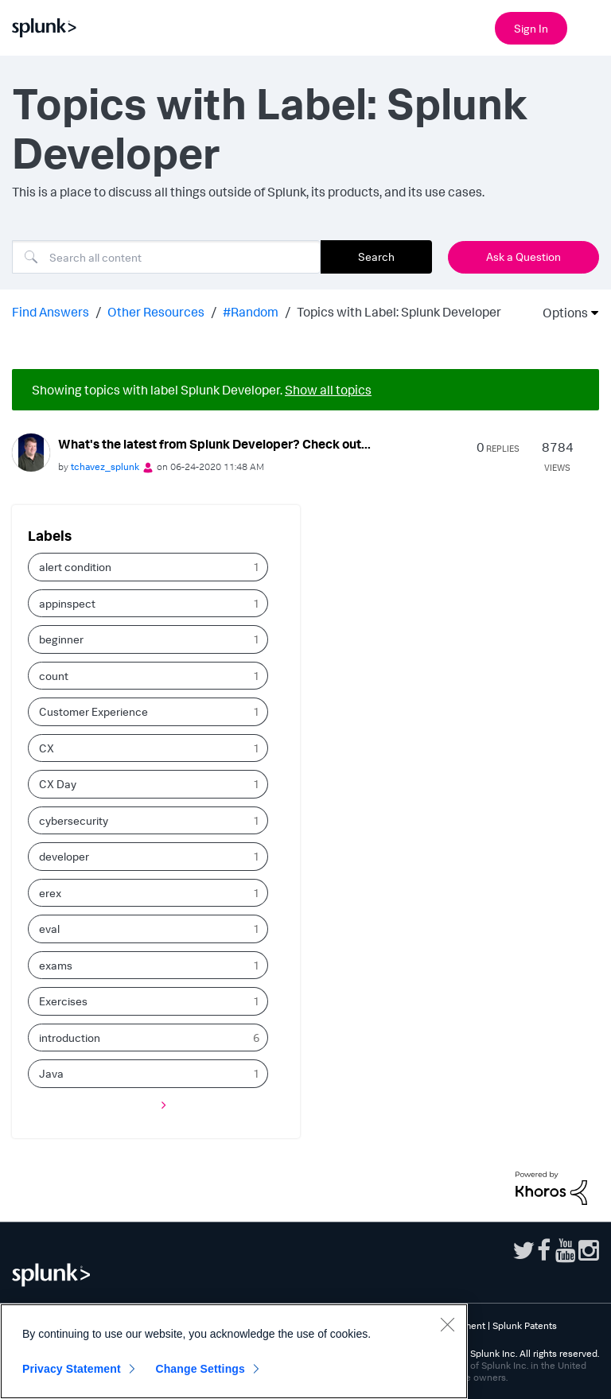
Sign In (531, 28)
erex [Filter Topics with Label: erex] (50, 893)
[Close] (447, 1324)
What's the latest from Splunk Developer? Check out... (214, 444)
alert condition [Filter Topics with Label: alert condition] (75, 566)
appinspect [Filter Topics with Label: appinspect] (67, 603)
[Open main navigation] (589, 26)
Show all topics (328, 390)
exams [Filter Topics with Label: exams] (55, 965)
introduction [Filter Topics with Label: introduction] (69, 1037)
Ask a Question (523, 256)
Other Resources (155, 312)
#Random (250, 312)
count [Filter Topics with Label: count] (53, 675)
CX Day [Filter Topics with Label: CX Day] (57, 784)
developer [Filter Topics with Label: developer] (64, 856)
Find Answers (50, 312)
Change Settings (200, 1368)
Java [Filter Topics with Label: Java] (51, 1073)
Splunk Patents (524, 1325)
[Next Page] (160, 1105)
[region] (234, 1351)
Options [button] (560, 313)
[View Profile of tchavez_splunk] (105, 466)
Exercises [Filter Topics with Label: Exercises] (63, 1001)
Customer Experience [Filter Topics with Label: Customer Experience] (93, 711)
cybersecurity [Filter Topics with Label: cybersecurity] (73, 820)
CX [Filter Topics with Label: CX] (46, 748)
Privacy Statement (71, 1368)
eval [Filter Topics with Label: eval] (49, 928)
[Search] (166, 257)
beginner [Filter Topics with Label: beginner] (61, 639)
